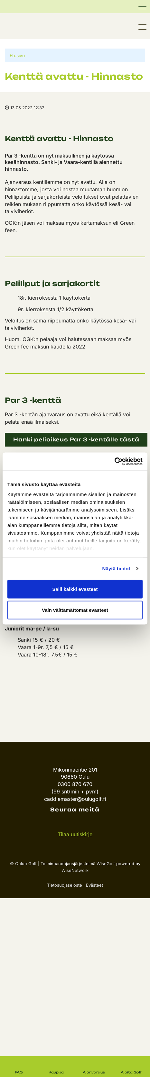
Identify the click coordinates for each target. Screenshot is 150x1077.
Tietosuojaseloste (64, 885)
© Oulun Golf (23, 863)
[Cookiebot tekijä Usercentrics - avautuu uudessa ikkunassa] (114, 461)
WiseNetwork (75, 870)
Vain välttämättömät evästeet (75, 610)
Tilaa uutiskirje (75, 834)
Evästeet (94, 885)
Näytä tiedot (116, 568)
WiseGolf (106, 863)
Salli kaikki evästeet (75, 589)
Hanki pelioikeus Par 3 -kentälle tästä (76, 439)
